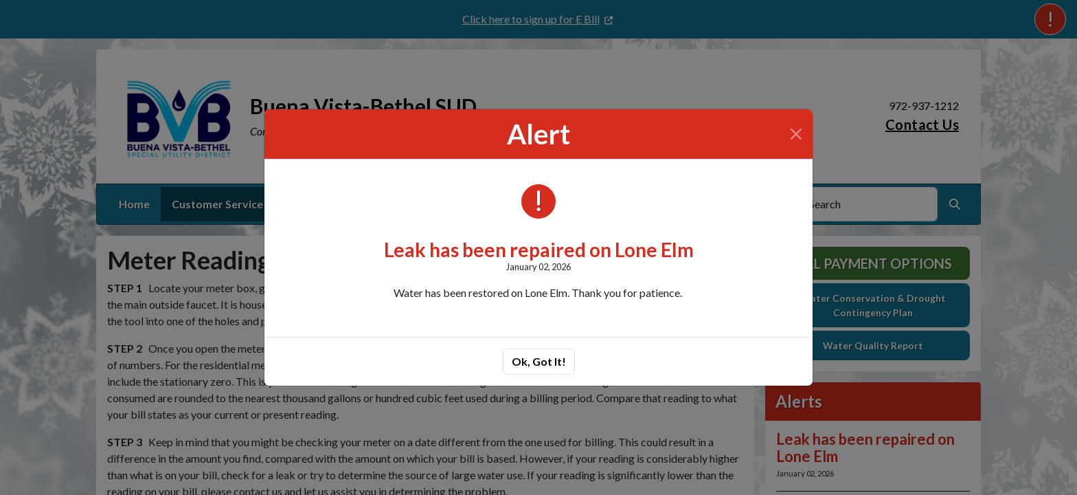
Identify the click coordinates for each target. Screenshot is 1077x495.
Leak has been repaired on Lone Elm (539, 249)
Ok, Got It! (539, 361)
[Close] (796, 134)
